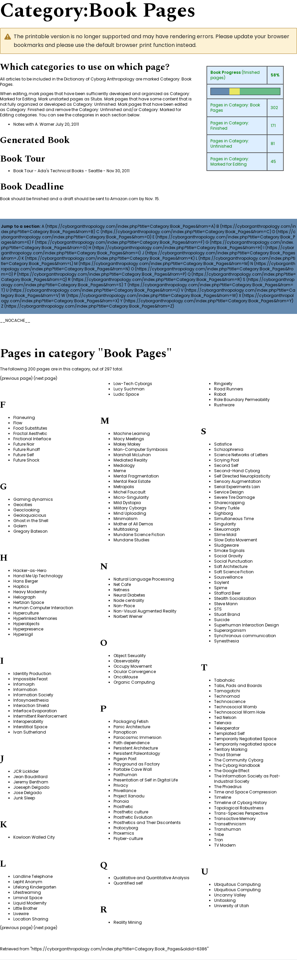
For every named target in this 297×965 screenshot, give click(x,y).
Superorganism (230, 630)
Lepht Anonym (27, 882)
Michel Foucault (130, 492)
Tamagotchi (227, 691)
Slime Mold (225, 534)
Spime (220, 588)
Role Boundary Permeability (242, 399)
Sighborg (223, 513)
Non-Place (124, 606)
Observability (127, 661)
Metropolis (124, 486)
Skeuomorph (227, 529)
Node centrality (129, 600)
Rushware (224, 405)
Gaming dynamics (33, 499)
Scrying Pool (226, 460)
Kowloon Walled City (34, 837)
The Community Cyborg (238, 760)
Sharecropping (229, 502)
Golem (20, 526)
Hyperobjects (26, 623)
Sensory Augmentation (237, 481)
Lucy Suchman (129, 389)
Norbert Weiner (128, 616)
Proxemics (124, 833)
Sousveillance (228, 577)
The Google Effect (231, 770)
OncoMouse (126, 677)
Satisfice (223, 444)
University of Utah (231, 905)
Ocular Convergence (135, 671)
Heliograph (24, 597)
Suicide (221, 619)
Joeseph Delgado (31, 787)
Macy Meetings (129, 439)
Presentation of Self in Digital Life (146, 780)
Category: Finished (229, 125)
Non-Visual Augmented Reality (145, 611)
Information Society (33, 695)
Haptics (21, 586)
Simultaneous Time (234, 518)
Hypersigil (23, 634)
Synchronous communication (245, 635)
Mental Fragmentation (136, 476)
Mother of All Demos (133, 524)
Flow (17, 423)
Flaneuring (24, 417)
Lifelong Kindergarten (34, 887)
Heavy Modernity (30, 592)
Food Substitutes (30, 428)
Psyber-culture (128, 838)
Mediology (124, 465)
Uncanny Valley (230, 895)
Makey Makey (127, 444)
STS (218, 609)
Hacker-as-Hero (29, 570)
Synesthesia (226, 641)
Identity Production (32, 673)
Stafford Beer (227, 593)
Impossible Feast (30, 679)
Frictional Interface (32, 439)
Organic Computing (134, 682)
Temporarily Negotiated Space (245, 739)
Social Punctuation (233, 561)
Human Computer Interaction (43, 608)
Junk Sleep (24, 798)
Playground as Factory (137, 764)
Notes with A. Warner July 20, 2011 (46, 124)
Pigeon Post (125, 758)
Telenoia (222, 723)
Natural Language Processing (144, 579)
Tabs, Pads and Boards (238, 685)
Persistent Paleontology (137, 753)
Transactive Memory (235, 818)
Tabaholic (224, 680)
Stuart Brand (227, 614)
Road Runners (228, 389)
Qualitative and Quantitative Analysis (151, 878)
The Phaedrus (228, 786)
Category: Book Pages (235, 107)
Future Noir (23, 444)
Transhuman (227, 829)
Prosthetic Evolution (133, 817)
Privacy (121, 785)
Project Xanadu (129, 796)
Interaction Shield (31, 705)
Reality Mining (128, 922)
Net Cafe (122, 584)
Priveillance (125, 790)
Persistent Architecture (136, 748)
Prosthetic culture (131, 812)
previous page (16, 378)
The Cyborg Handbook (237, 765)
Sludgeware (226, 545)
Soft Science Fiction (234, 572)
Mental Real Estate (132, 481)
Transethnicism (230, 824)
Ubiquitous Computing (237, 884)
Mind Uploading (130, 513)
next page (45, 378)
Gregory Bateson (30, 531)
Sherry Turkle (226, 508)
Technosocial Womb (235, 707)
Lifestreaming (27, 892)
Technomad (227, 696)
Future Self (23, 455)
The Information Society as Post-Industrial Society (247, 778)
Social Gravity (228, 556)
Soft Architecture (230, 566)
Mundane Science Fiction (139, 534)
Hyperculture (26, 613)
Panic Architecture (132, 727)
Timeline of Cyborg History (240, 802)
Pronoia (121, 801)
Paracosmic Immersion (137, 737)
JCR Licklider (26, 771)
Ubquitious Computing (237, 890)
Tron (218, 840)
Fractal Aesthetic (30, 433)
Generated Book (35, 140)
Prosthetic (123, 806)
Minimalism (126, 518)
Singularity (225, 524)
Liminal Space (27, 897)
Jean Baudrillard (30, 776)
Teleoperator (226, 728)
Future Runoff (26, 449)
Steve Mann (226, 604)
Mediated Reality (131, 460)
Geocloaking (26, 510)
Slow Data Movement (235, 540)
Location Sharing (30, 919)
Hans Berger (25, 581)
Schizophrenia (228, 449)
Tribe (219, 834)
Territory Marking (230, 749)
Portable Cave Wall (133, 769)
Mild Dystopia (127, 502)
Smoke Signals (229, 550)
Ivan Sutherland (29, 732)
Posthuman (125, 774)
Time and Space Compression (245, 792)
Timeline (222, 797)
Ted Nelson (225, 717)
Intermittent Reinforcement (40, 716)
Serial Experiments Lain (237, 486)
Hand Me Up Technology (38, 576)
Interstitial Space (30, 727)
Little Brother (25, 908)
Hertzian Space (28, 602)
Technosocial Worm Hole (239, 712)
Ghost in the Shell (30, 520)
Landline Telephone (33, 876)
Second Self (226, 465)
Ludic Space (126, 394)
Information (25, 689)
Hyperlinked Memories (35, 618)
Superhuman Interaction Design (246, 625)
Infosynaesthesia (31, 700)
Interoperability (28, 721)
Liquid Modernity (30, 903)
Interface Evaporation (35, 711)
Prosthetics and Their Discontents (147, 822)
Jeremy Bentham (30, 782)
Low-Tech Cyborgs (133, 383)
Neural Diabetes (129, 595)
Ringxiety (223, 383)
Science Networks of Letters (241, 455)
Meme (120, 471)
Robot (220, 394)
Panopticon (125, 732)
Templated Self (229, 733)
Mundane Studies (131, 540)
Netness (122, 590)
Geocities (22, 504)
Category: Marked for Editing (229, 161)
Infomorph (24, 684)
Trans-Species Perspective (241, 813)
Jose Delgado (27, 792)
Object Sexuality (130, 655)
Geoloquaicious (29, 515)
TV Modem (225, 845)
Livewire (21, 913)
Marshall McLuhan (132, 455)
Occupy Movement (133, 666)
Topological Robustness (239, 808)
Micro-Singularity (131, 497)
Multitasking (126, 529)
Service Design (229, 492)
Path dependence (131, 743)
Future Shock (26, 460)
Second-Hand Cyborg (237, 471)
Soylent (221, 582)
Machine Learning (132, 433)
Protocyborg (126, 828)
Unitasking (225, 900)
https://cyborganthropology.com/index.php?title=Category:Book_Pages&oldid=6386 (119, 949)
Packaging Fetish (131, 721)
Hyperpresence (28, 629)
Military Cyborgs (130, 508)
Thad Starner (227, 755)
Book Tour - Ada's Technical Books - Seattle (57, 171)
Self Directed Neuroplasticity (242, 476)
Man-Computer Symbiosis (141, 449)
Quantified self (128, 883)
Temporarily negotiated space (245, 744)
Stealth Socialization (235, 598)
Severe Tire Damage (234, 497)
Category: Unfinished (229, 143)
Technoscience (229, 701)
